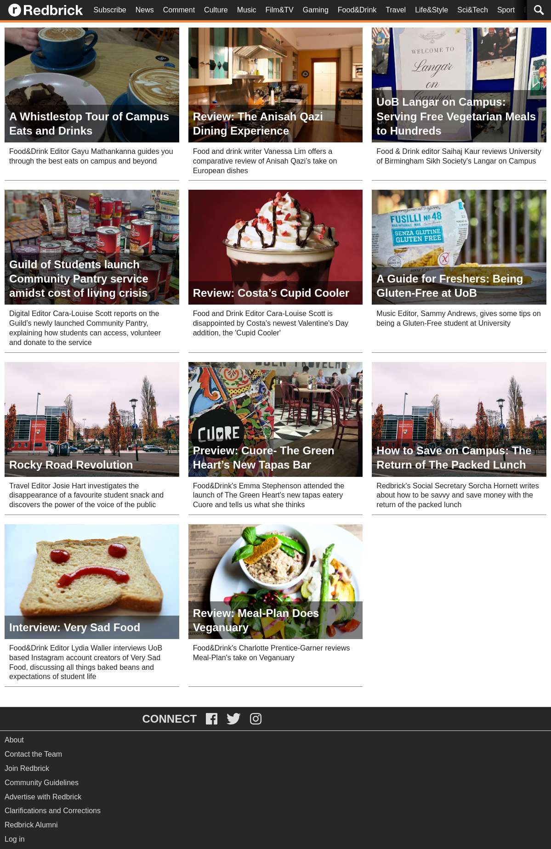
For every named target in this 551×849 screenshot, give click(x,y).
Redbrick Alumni (31, 825)
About (14, 740)
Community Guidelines (42, 783)
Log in (15, 839)
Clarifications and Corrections (53, 811)
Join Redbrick (27, 768)
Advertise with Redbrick (43, 797)
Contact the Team (33, 754)
